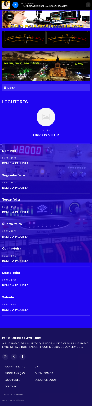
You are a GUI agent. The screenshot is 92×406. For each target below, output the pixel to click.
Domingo (9, 151)
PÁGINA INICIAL (15, 366)
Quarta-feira (12, 224)
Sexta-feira (11, 273)
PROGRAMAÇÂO (15, 373)
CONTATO (11, 386)
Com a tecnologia (13, 400)
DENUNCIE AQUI (45, 379)
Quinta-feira (11, 248)
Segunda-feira (13, 175)
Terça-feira (11, 199)
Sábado (8, 297)
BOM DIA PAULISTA (15, 163)
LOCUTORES (12, 379)
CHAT (38, 366)
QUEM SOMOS (44, 373)
